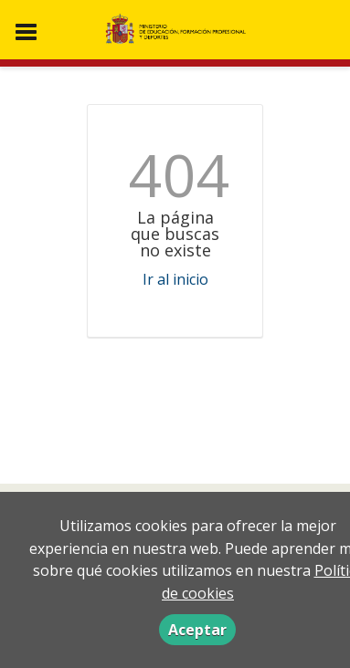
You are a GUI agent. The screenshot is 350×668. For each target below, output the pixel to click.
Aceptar (197, 630)
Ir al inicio (175, 279)
